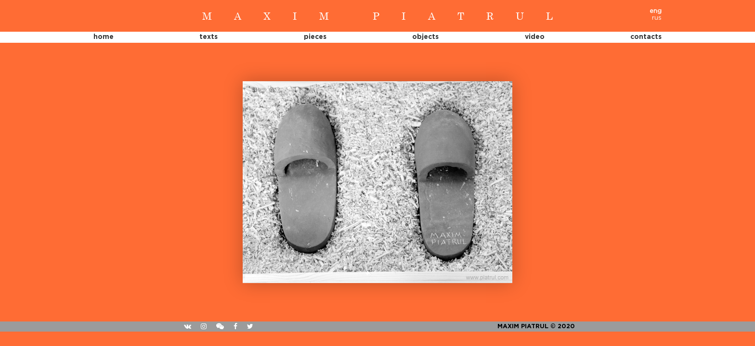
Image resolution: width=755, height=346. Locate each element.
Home (103, 37)
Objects (425, 37)
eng (656, 11)
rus (657, 18)
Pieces (315, 37)
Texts (208, 37)
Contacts (646, 37)
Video (535, 37)
